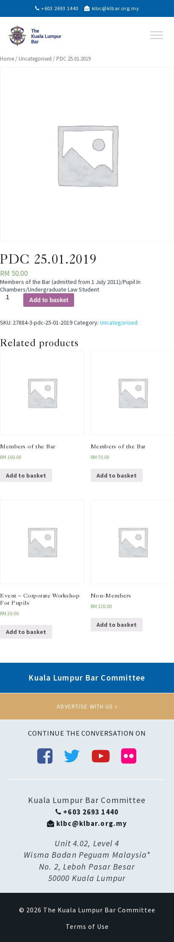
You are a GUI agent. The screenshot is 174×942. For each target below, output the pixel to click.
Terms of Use (87, 926)
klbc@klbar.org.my (111, 8)
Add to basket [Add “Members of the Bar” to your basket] (26, 475)
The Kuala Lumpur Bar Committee (99, 910)
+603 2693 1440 (56, 8)
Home (7, 58)
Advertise (87, 706)
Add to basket (49, 300)
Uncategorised (35, 58)
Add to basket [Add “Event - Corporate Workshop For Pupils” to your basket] (26, 632)
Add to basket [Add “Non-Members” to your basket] (117, 624)
